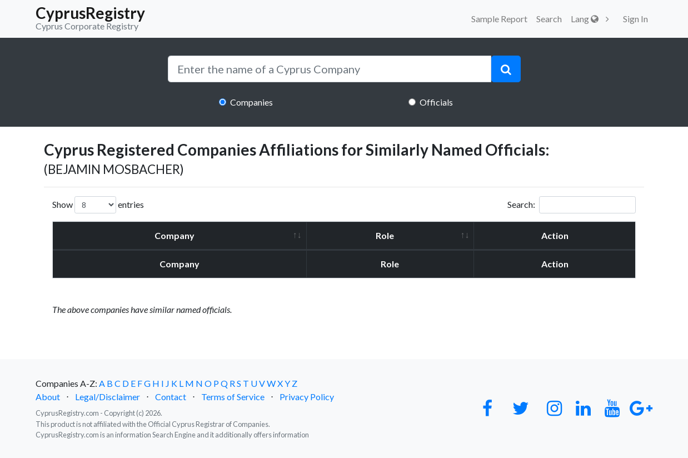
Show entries (98, 204)
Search (549, 18)
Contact (170, 396)
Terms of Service (233, 396)
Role (385, 235)
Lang (585, 18)
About (48, 396)
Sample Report (499, 18)
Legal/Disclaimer (107, 396)
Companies (251, 102)
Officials (436, 102)
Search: (571, 204)
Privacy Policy (307, 396)
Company (174, 235)
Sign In (635, 18)
